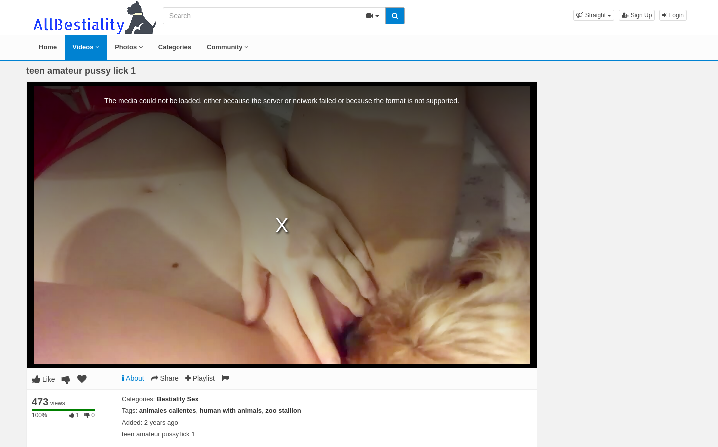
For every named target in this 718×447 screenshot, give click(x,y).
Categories (174, 47)
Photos (129, 47)
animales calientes (167, 410)
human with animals (231, 410)
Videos (85, 47)
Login (673, 15)
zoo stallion (283, 410)
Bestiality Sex (178, 399)
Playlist (200, 378)
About (133, 378)
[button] (593, 15)
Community (227, 47)
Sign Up (637, 15)
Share (165, 378)
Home (48, 47)
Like (43, 379)
